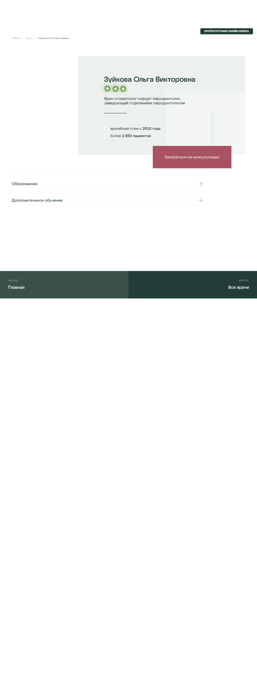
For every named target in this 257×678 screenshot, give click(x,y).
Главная (16, 38)
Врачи (29, 38)
